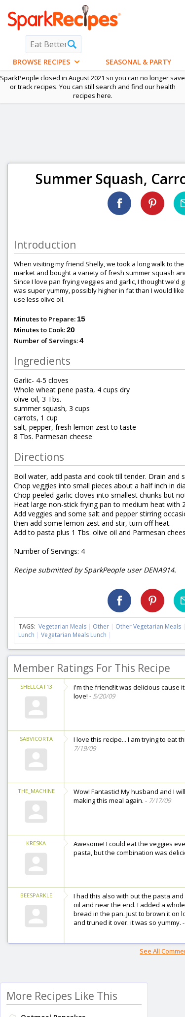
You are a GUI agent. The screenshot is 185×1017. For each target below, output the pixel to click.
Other (101, 626)
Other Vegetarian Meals (148, 626)
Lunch (26, 635)
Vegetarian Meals (62, 626)
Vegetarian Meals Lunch (74, 635)
